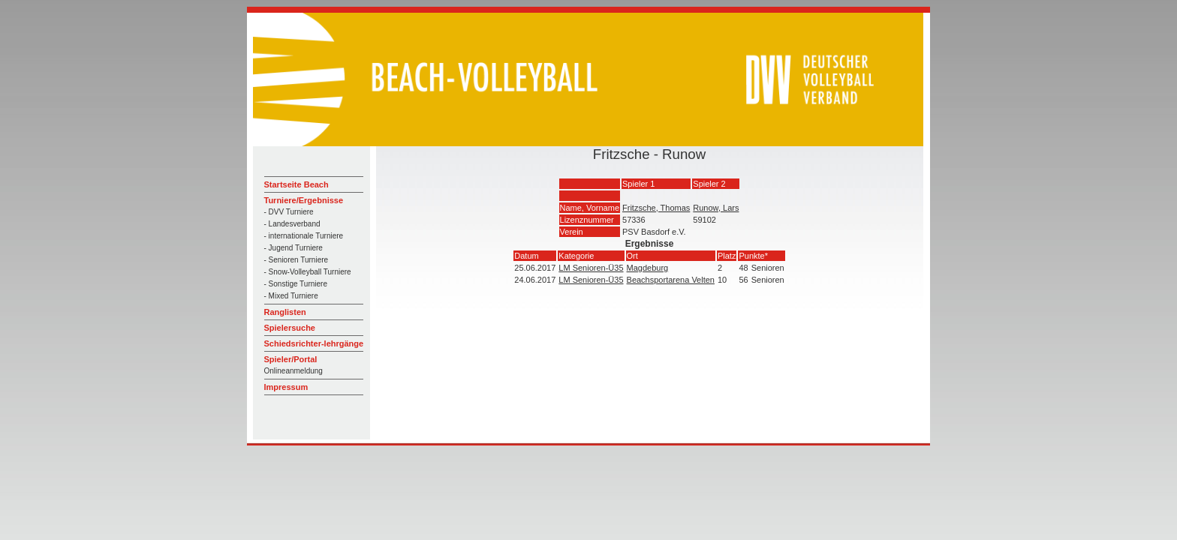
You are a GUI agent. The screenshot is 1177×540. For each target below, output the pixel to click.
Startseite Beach (296, 184)
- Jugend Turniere (293, 248)
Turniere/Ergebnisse (304, 200)
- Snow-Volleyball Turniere (307, 272)
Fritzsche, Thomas (656, 207)
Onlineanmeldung (293, 371)
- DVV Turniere (289, 212)
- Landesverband (292, 224)
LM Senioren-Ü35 (590, 267)
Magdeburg (648, 267)
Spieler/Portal (291, 359)
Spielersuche (289, 327)
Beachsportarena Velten (671, 279)
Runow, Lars (716, 207)
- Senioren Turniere (296, 260)
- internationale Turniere (304, 236)
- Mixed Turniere (291, 296)
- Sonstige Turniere (296, 284)
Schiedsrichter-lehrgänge (314, 343)
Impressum (286, 387)
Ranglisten (285, 312)
